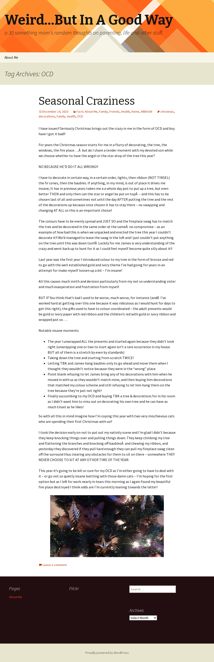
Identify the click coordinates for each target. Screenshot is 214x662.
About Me (11, 57)
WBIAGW (146, 111)
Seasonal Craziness (87, 101)
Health (125, 111)
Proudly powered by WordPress (107, 653)
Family (103, 111)
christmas (167, 111)
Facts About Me (87, 111)
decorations (47, 116)
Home (135, 111)
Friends (114, 111)
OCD (80, 116)
